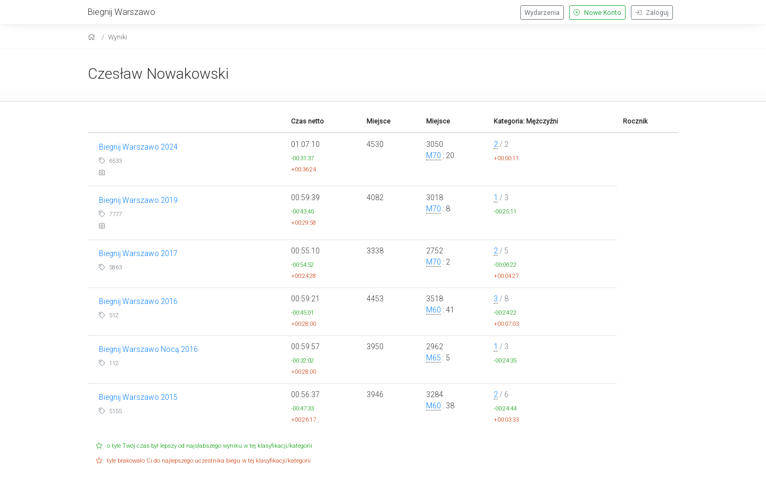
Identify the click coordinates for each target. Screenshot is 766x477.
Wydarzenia (542, 13)
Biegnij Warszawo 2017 (138, 253)
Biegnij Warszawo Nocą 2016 (148, 349)
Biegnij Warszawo (121, 11)
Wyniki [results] (117, 37)
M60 (433, 310)
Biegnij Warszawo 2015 (138, 397)
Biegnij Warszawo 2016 (138, 301)
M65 (433, 357)
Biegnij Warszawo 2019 (138, 200)
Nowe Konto (597, 13)
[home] (93, 37)
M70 (433, 155)
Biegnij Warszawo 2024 (138, 147)
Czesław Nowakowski (158, 74)
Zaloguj (652, 13)
